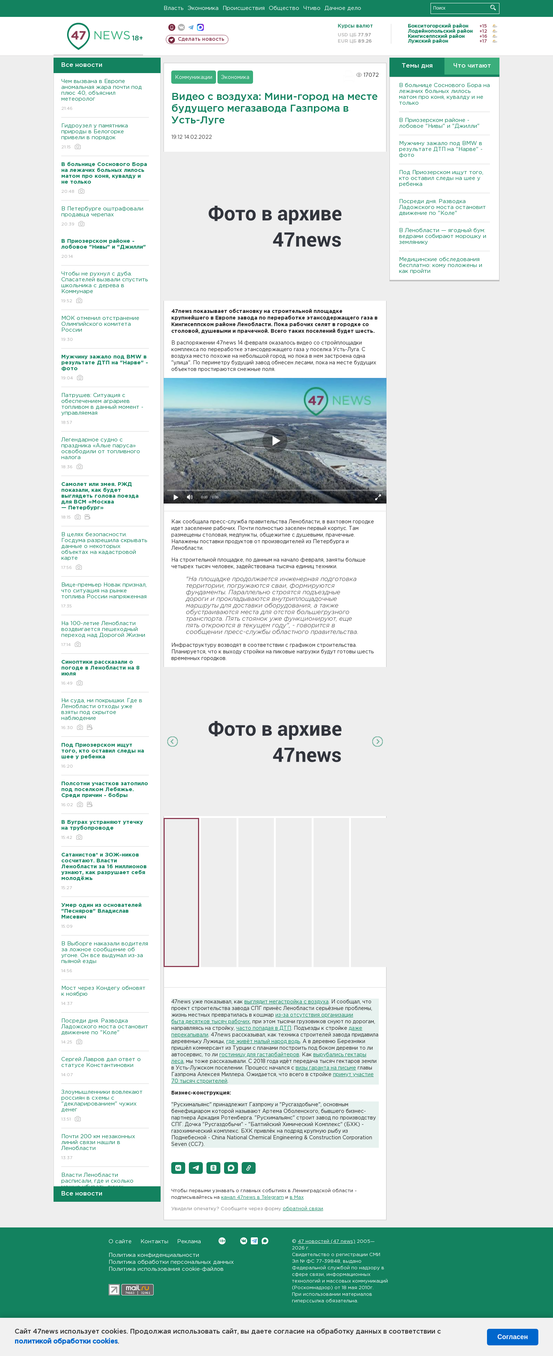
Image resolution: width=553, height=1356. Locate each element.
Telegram (254, 1240)
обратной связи (303, 1209)
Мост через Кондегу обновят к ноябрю (105, 996)
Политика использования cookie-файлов (166, 1269)
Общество (284, 8)
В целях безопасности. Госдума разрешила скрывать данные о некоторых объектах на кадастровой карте (105, 551)
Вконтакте (222, 1240)
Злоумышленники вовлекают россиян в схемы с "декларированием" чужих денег (105, 1106)
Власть (174, 8)
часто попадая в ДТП (263, 1028)
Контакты (154, 1241)
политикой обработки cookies (66, 1342)
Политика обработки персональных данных (171, 1262)
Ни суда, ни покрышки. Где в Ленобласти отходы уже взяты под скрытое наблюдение (105, 714)
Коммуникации (193, 77)
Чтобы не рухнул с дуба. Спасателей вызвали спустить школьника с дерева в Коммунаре (105, 287)
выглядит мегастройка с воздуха (286, 1002)
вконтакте (181, 27)
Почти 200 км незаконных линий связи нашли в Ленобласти (105, 1147)
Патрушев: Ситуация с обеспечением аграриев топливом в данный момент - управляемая (105, 409)
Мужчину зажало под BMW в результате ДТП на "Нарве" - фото (441, 149)
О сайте (120, 1241)
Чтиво (312, 8)
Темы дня (417, 66)
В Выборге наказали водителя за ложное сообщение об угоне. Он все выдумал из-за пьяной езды (105, 957)
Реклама (189, 1241)
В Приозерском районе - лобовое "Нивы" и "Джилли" (439, 123)
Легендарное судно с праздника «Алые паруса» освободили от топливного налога (105, 453)
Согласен (512, 1337)
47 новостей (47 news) (326, 1242)
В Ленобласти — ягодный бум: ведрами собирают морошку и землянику (442, 236)
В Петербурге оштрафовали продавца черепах (105, 216)
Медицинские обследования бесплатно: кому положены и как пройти (440, 265)
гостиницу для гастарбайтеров (259, 1055)
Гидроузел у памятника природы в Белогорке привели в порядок (105, 136)
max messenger (200, 27)
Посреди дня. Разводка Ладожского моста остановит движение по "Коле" (105, 1031)
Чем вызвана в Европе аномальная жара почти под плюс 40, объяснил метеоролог (105, 95)
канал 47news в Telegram (252, 1197)
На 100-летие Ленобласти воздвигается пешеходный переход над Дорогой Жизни (105, 634)
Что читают (472, 66)
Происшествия (244, 8)
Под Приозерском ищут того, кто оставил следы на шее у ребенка (441, 178)
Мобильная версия (171, 27)
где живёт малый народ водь (263, 1041)
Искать (493, 7)
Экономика (203, 8)
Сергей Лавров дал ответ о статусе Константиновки (105, 1067)
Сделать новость (201, 39)
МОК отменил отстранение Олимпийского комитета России (105, 329)
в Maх (297, 1197)
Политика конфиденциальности (154, 1255)
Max (264, 1240)
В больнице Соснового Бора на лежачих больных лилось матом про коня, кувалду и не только (444, 94)
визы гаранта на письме (326, 1068)
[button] (178, 1168)
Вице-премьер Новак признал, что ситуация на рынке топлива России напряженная (105, 596)
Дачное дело (343, 8)
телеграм (190, 27)
